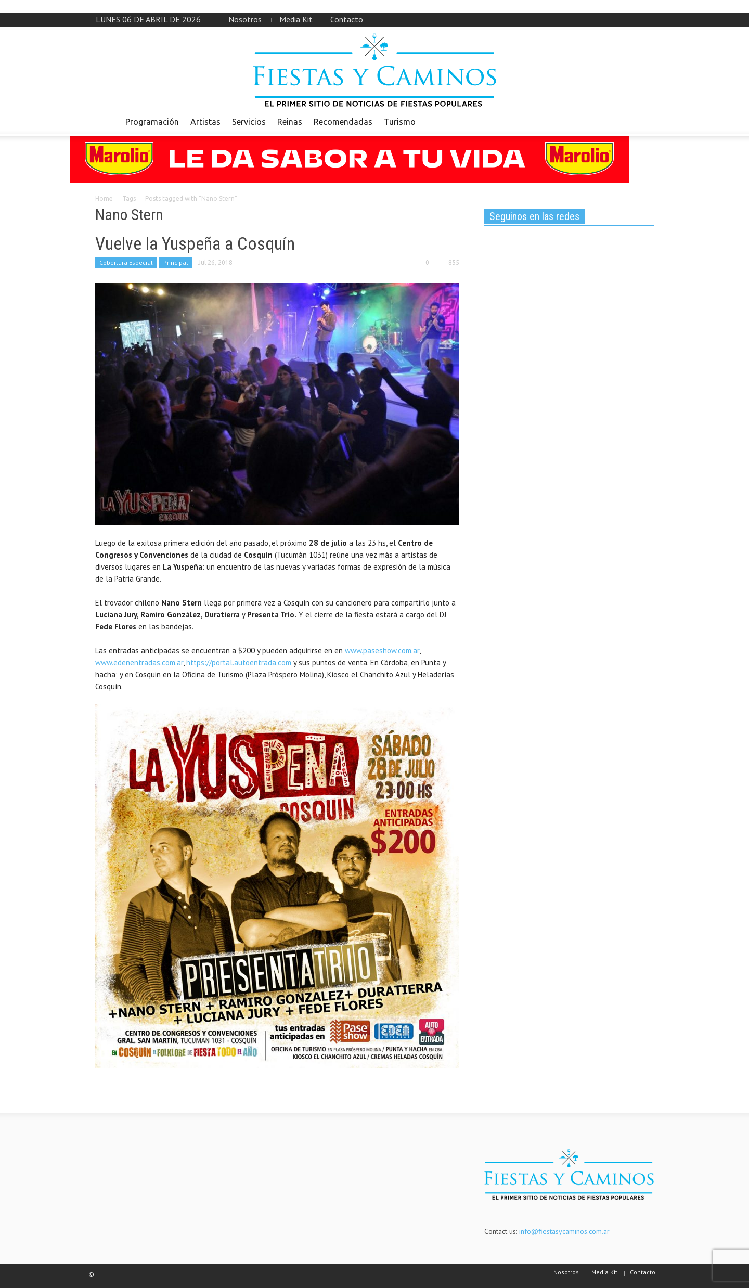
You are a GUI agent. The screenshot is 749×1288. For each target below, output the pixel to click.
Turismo (400, 121)
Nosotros (245, 19)
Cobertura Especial (126, 262)
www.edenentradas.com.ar (139, 662)
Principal (175, 262)
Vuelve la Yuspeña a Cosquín (195, 243)
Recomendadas (343, 121)
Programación (152, 121)
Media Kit (296, 19)
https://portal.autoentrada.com (238, 662)
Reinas (289, 121)
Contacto (346, 19)
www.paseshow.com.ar (382, 650)
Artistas (205, 121)
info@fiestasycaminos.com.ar (564, 1231)
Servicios (249, 121)
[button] (643, 121)
